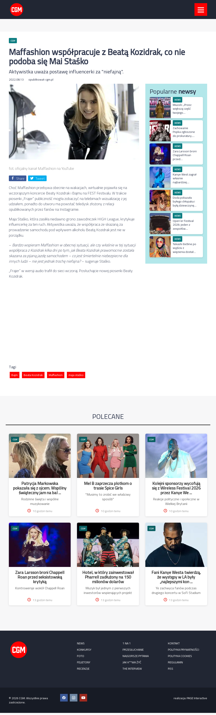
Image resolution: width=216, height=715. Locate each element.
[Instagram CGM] (73, 698)
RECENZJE (83, 668)
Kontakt (174, 643)
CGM (15, 439)
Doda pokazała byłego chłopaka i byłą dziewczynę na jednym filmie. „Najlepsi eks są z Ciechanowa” (184, 207)
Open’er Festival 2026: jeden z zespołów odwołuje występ (184, 226)
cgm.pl (49, 79)
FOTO (80, 656)
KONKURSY (84, 649)
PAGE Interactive (197, 698)
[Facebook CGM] (64, 698)
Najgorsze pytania (136, 656)
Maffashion (56, 375)
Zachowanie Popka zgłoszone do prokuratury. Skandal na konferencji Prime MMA (184, 137)
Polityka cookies (180, 656)
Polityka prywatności (183, 649)
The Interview (132, 668)
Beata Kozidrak (33, 375)
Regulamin (175, 662)
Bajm (14, 375)
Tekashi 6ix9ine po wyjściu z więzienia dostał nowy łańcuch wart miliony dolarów (184, 251)
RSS (170, 668)
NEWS (177, 99)
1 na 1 (127, 643)
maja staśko (76, 375)
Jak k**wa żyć (132, 662)
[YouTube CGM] (83, 698)
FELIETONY (83, 662)
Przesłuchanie (133, 649)
